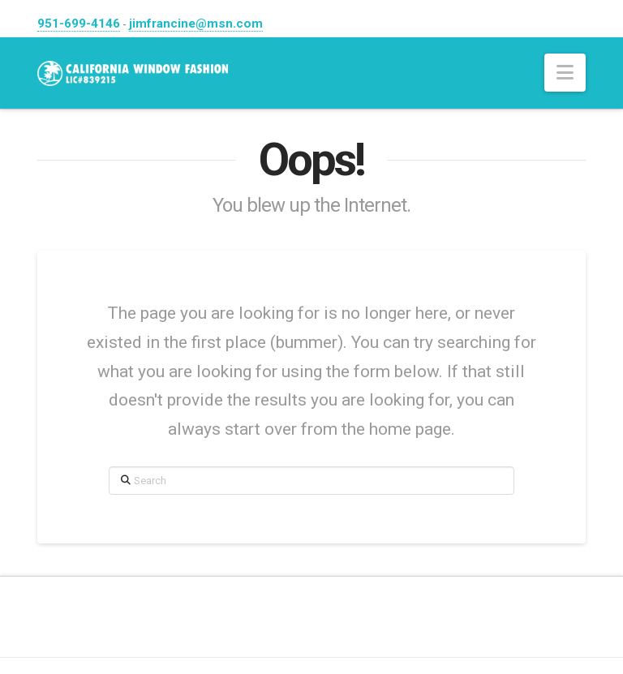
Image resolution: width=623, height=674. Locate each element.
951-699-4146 (78, 23)
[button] (565, 73)
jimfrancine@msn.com (196, 23)
